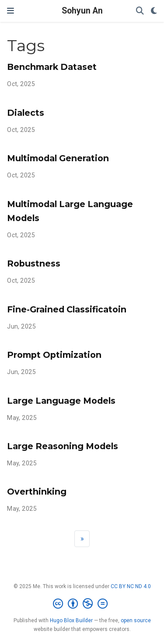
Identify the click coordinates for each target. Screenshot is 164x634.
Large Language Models (61, 400)
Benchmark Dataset (52, 67)
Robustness (33, 263)
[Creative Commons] (82, 604)
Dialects (25, 112)
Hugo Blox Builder (71, 620)
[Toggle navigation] (10, 11)
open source (136, 620)
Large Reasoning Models (62, 446)
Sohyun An (82, 11)
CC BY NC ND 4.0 (131, 586)
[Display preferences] (154, 11)
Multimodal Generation (58, 158)
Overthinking (36, 491)
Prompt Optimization (54, 355)
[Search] (140, 11)
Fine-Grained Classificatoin (66, 309)
